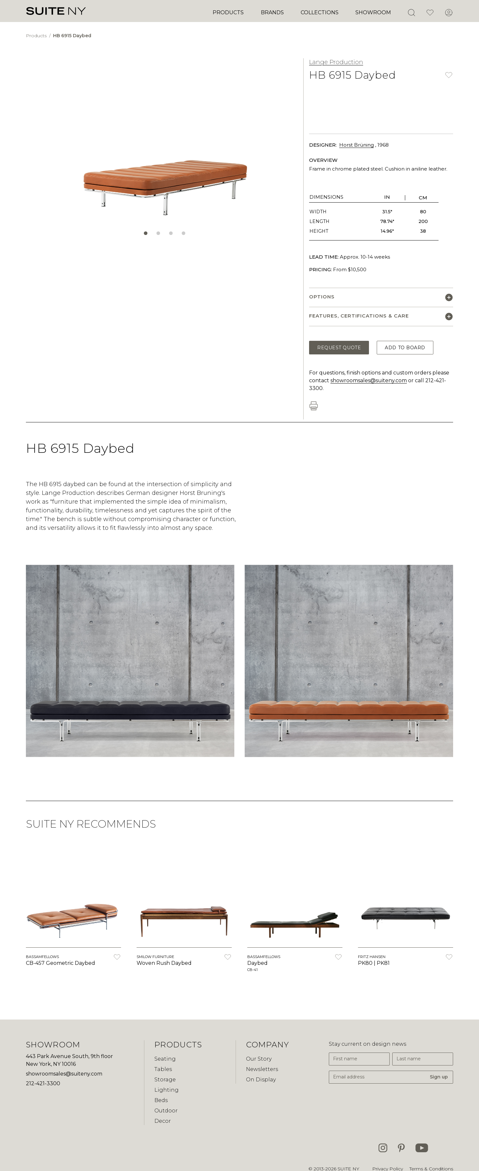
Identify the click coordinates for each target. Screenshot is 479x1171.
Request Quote (339, 348)
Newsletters (262, 1069)
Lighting (166, 1090)
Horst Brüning (356, 145)
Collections (320, 12)
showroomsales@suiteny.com (368, 380)
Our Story (259, 1059)
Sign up (439, 1077)
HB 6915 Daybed (72, 36)
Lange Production (336, 62)
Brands (272, 12)
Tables (163, 1069)
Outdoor (166, 1111)
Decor (162, 1121)
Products (228, 12)
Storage (165, 1079)
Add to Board (405, 348)
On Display (261, 1079)
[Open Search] (411, 12)
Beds (161, 1100)
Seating (165, 1059)
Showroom (373, 12)
